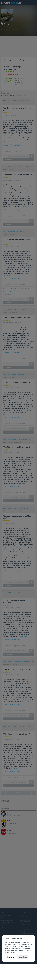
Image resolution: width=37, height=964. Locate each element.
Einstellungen (10, 957)
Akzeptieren (23, 957)
